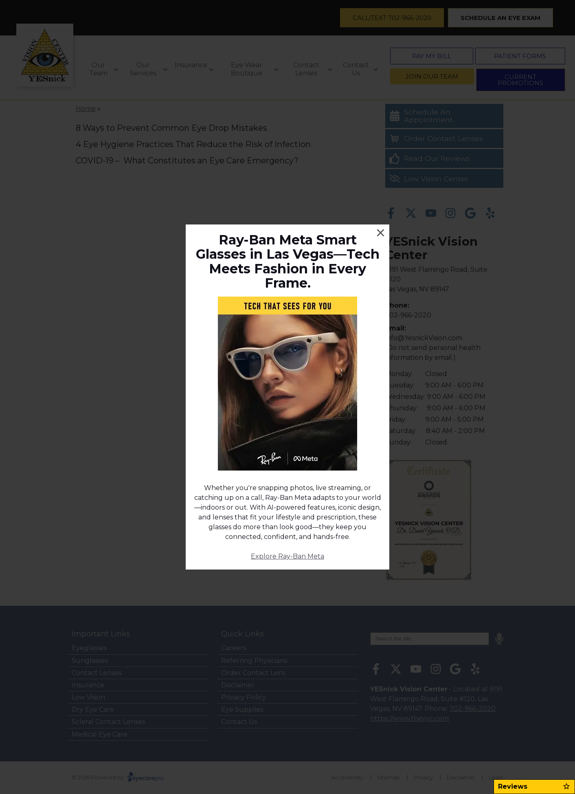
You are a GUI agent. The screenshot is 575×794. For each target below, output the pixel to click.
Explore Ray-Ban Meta (287, 556)
